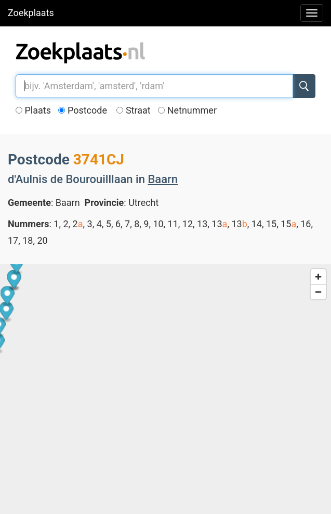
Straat (133, 110)
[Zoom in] (318, 276)
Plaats (33, 110)
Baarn (163, 179)
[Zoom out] (318, 291)
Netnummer (187, 110)
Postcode (82, 110)
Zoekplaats (31, 12)
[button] (117, 481)
